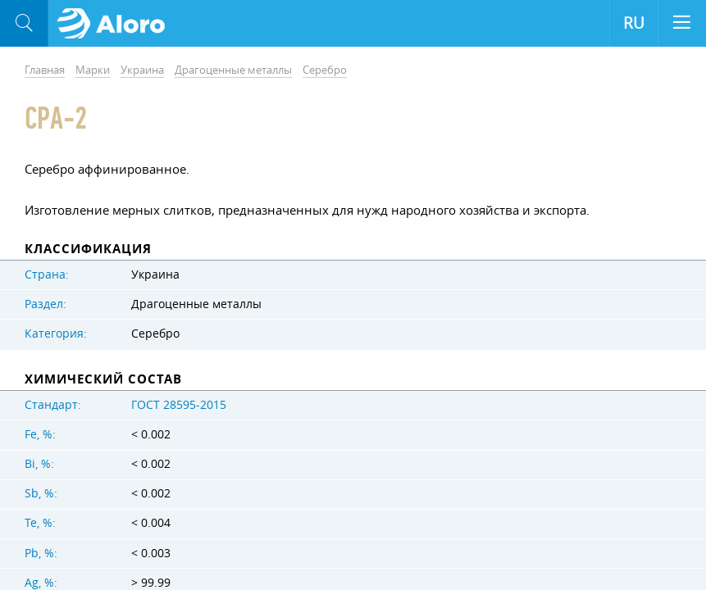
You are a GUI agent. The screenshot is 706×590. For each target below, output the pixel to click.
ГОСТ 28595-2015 (178, 404)
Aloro (116, 23)
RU (634, 23)
